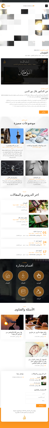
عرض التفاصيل (24, 209)
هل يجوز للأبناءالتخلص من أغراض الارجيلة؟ (14, 333)
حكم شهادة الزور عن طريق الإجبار (37, 333)
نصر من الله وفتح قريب (12, 145)
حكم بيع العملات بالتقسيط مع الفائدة (37, 145)
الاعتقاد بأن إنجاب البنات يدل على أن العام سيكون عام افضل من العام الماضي (37, 361)
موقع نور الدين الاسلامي (31, 410)
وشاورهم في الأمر (12, 177)
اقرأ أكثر (43, 112)
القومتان (35, 378)
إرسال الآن (41, 405)
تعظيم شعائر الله (35, 383)
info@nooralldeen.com (28, 5)
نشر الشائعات (37, 177)
